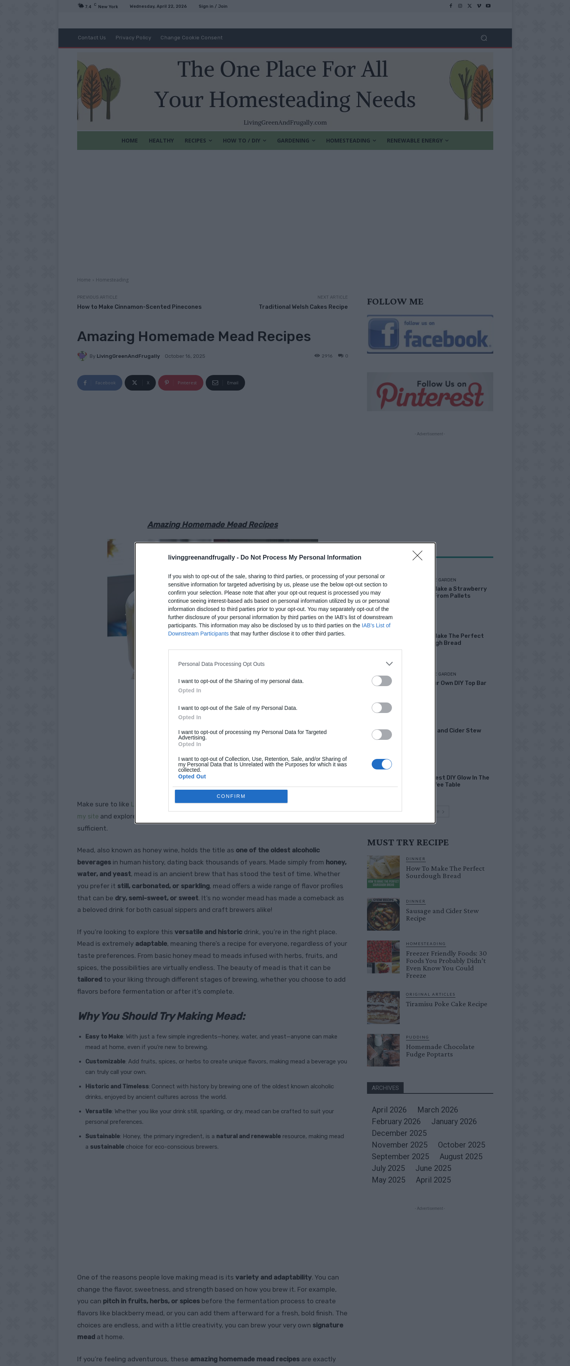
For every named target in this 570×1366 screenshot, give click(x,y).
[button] (484, 38)
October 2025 (461, 1144)
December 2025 (399, 1133)
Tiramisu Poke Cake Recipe (446, 1004)
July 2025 (388, 1168)
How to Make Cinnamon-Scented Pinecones (139, 306)
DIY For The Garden (433, 580)
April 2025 (433, 1180)
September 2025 (400, 1156)
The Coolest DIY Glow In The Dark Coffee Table (450, 781)
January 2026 (454, 1121)
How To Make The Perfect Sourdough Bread (447, 639)
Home (84, 279)
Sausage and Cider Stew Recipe (442, 914)
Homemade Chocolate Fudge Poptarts (440, 1050)
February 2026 (396, 1121)
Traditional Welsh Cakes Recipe (303, 306)
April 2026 (389, 1109)
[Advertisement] (285, 208)
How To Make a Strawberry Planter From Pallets (449, 592)
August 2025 (460, 1156)
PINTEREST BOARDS (179, 816)
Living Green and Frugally (168, 804)
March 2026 (437, 1109)
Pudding (417, 1037)
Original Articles (430, 994)
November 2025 (399, 1144)
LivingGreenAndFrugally (128, 356)
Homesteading (112, 279)
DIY (414, 769)
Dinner (419, 627)
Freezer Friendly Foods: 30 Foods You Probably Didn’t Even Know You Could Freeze (446, 964)
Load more (430, 811)
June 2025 (433, 1168)
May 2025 (388, 1180)
